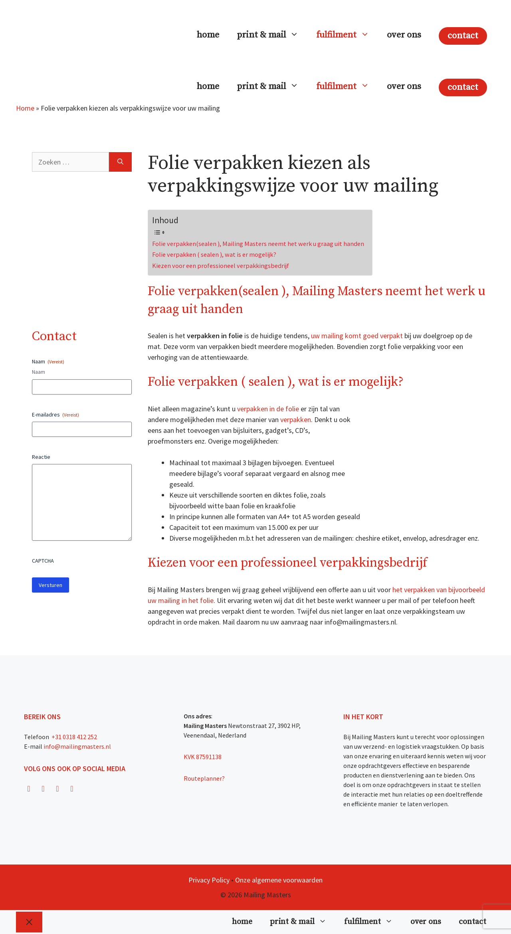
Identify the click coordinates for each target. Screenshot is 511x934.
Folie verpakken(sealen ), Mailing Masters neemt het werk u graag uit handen (258, 244)
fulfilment (347, 35)
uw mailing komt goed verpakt (357, 335)
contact (463, 35)
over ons (404, 35)
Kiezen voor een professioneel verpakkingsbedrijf (220, 266)
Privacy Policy (209, 879)
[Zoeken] (120, 162)
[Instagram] (43, 788)
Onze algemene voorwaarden (279, 879)
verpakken (295, 419)
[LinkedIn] (72, 788)
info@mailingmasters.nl (77, 746)
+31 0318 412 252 (73, 737)
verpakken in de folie (269, 408)
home (208, 35)
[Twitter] (57, 788)
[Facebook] (29, 788)
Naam (38, 372)
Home (25, 108)
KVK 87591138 (203, 757)
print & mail (272, 35)
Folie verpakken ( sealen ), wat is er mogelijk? (214, 254)
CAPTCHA (43, 560)
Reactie (41, 456)
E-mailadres (55, 414)
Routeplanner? (204, 778)
